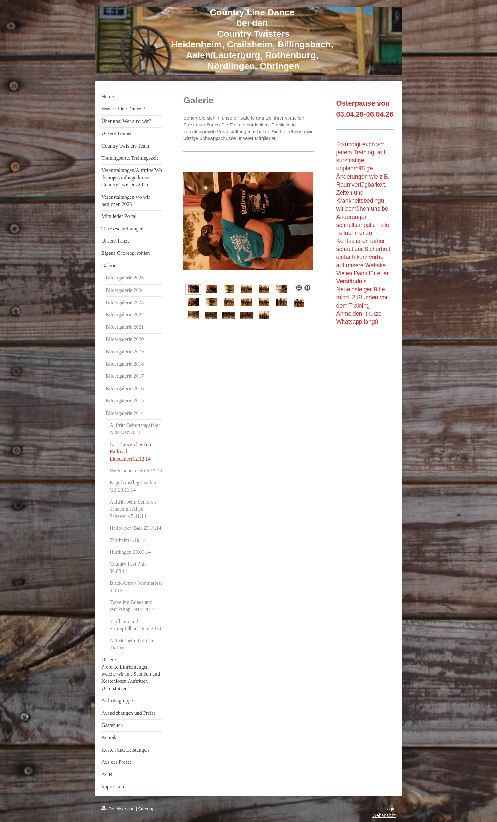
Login (390, 808)
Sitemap (146, 808)
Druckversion (118, 808)
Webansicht (384, 815)
